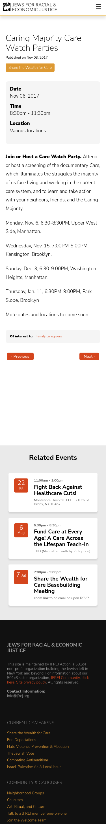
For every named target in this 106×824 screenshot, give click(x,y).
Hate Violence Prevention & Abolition (38, 746)
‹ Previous (20, 356)
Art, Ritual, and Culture (26, 807)
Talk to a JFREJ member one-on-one (37, 813)
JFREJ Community (65, 677)
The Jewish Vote (20, 753)
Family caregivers (49, 336)
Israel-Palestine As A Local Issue (34, 767)
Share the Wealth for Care (30, 67)
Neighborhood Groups (25, 793)
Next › (89, 356)
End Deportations (21, 740)
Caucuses (15, 800)
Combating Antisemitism (27, 760)
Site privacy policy (31, 682)
